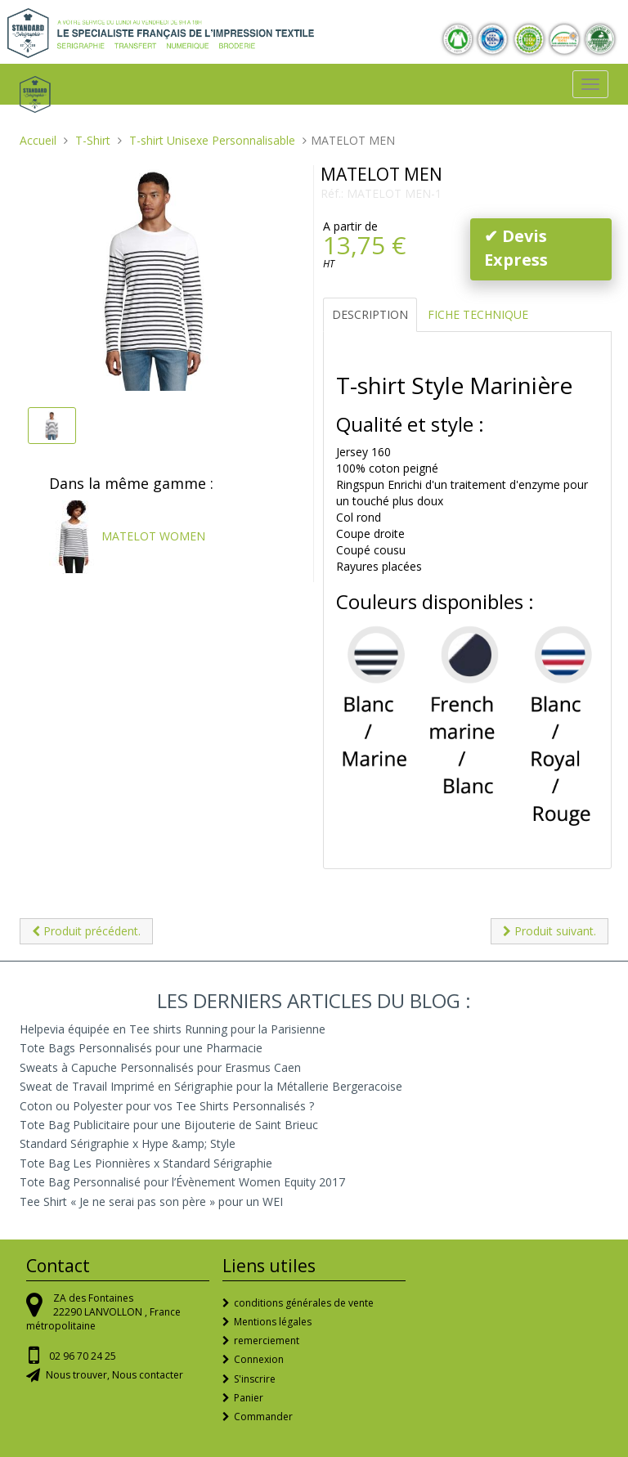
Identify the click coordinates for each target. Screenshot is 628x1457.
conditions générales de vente (304, 1303)
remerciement (266, 1340)
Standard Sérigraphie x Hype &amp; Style (128, 1143)
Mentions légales (273, 1322)
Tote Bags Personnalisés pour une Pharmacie (141, 1048)
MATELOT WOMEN (127, 536)
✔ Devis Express (516, 248)
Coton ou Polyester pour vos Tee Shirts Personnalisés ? (167, 1106)
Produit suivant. (549, 931)
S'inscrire (255, 1379)
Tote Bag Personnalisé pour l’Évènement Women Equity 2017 (182, 1182)
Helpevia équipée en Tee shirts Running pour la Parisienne (172, 1029)
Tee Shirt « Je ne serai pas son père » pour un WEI (151, 1201)
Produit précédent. (86, 931)
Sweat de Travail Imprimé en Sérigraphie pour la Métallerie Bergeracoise (211, 1086)
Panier (248, 1398)
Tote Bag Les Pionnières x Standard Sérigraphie (146, 1163)
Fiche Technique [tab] (478, 314)
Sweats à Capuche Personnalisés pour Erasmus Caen (160, 1067)
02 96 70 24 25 (82, 1356)
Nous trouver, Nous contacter (114, 1375)
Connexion (259, 1359)
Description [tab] (370, 314)
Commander (263, 1416)
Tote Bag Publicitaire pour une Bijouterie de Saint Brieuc (169, 1124)
